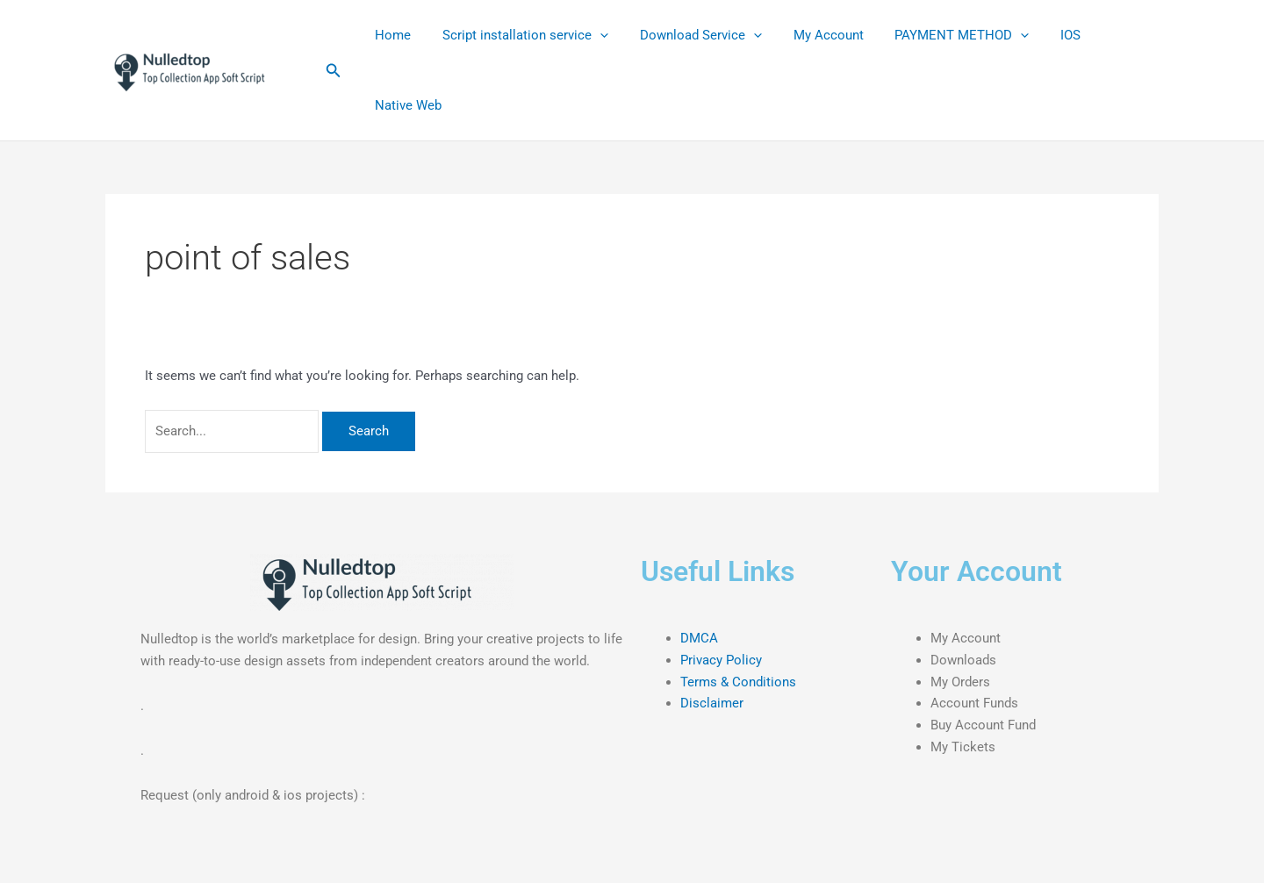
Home (390, 35)
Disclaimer (711, 703)
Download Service (688, 35)
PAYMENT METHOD (939, 35)
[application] (592, 35)
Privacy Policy (721, 660)
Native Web (405, 105)
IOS (1042, 35)
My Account (810, 35)
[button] (333, 71)
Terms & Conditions (738, 682)
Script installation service (517, 35)
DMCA (699, 638)
